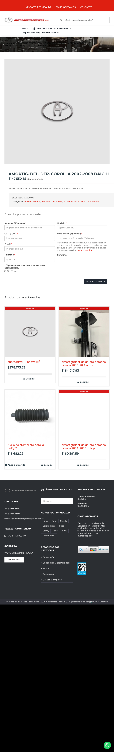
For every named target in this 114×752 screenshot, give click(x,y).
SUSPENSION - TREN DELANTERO (81, 201)
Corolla (63, 521)
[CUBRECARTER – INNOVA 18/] (30, 332)
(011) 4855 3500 (12, 508)
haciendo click (84, 250)
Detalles (30, 379)
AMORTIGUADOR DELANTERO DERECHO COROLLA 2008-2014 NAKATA (84, 363)
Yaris (54, 521)
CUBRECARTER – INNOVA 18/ (24, 362)
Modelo (61, 223)
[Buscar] (61, 20)
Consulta (62, 255)
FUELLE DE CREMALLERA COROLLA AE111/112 (26, 446)
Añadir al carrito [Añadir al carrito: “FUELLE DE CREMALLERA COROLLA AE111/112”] (16, 465)
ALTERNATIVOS (32, 201)
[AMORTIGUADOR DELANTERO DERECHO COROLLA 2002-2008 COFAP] (84, 415)
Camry (46, 531)
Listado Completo (52, 580)
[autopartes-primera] (26, 17)
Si (6, 271)
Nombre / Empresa (15, 223)
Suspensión (49, 574)
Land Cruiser (49, 536)
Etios (61, 526)
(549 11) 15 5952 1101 (15, 535)
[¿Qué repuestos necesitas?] (84, 20)
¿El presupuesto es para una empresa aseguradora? (25, 266)
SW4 (64, 531)
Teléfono (9, 255)
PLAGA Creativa (100, 602)
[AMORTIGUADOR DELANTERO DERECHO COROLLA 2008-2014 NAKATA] (84, 332)
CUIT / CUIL (11, 233)
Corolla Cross (49, 526)
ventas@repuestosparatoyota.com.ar (23, 518)
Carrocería (48, 557)
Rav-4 (55, 531)
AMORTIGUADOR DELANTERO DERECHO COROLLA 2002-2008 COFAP (84, 446)
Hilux (45, 521)
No (13, 271)
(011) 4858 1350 (12, 513)
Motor (46, 568)
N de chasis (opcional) (69, 233)
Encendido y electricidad (56, 563)
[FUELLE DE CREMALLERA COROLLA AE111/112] (30, 415)
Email (8, 244)
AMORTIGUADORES (51, 201)
